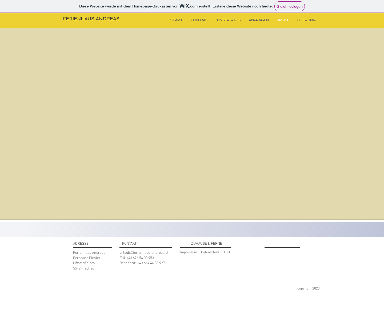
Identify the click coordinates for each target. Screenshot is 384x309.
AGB (226, 252)
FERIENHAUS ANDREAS (91, 18)
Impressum (188, 252)
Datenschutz (210, 252)
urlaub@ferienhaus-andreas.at (144, 253)
